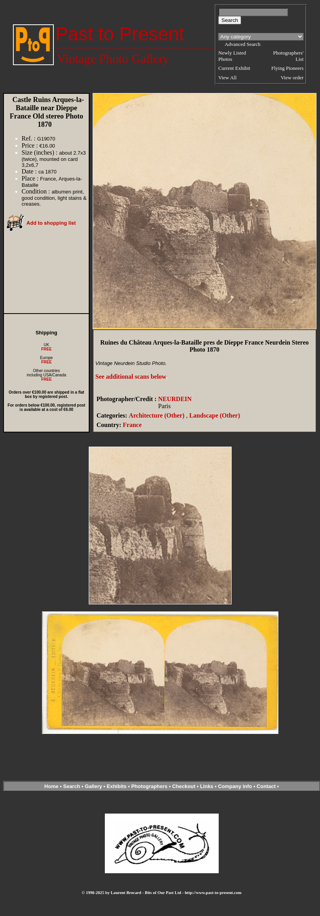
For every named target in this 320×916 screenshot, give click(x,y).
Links (206, 786)
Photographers (149, 786)
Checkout (183, 786)
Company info (235, 786)
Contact (266, 786)
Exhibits (117, 786)
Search (71, 786)
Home (51, 786)
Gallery (93, 786)
